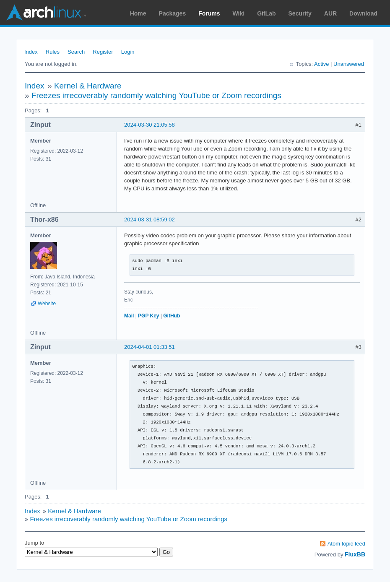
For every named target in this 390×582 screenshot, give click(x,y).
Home (138, 13)
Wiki (239, 13)
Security (300, 13)
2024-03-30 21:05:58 (149, 125)
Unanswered (348, 64)
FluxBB (355, 554)
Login (128, 52)
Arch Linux (46, 12)
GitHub (171, 316)
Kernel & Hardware (88, 85)
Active (321, 64)
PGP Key (148, 316)
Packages (172, 13)
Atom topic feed (346, 543)
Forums (209, 13)
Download (363, 13)
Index (31, 52)
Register (103, 52)
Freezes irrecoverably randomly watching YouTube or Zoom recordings (156, 95)
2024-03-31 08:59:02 (149, 219)
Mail (129, 316)
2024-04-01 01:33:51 (149, 347)
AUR (330, 13)
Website (47, 304)
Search (76, 52)
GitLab (266, 13)
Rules (53, 52)
